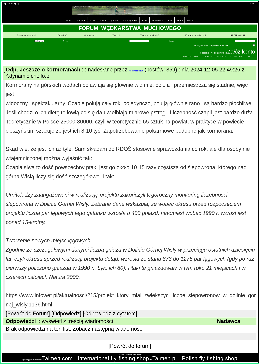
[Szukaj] (116, 35)
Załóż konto (241, 52)
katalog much (130, 21)
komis (104, 21)
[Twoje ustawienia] (149, 35)
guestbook (157, 21)
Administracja (136, 71)
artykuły (80, 21)
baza (144, 21)
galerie (115, 21)
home (69, 21)
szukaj (190, 21)
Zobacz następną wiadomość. (108, 329)
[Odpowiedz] (90, 35)
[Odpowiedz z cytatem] (110, 313)
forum (93, 21)
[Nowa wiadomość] (27, 35)
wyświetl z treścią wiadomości (77, 321)
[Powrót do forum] (130, 346)
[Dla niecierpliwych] (195, 35)
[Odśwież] (62, 35)
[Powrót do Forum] (28, 313)
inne (170, 21)
